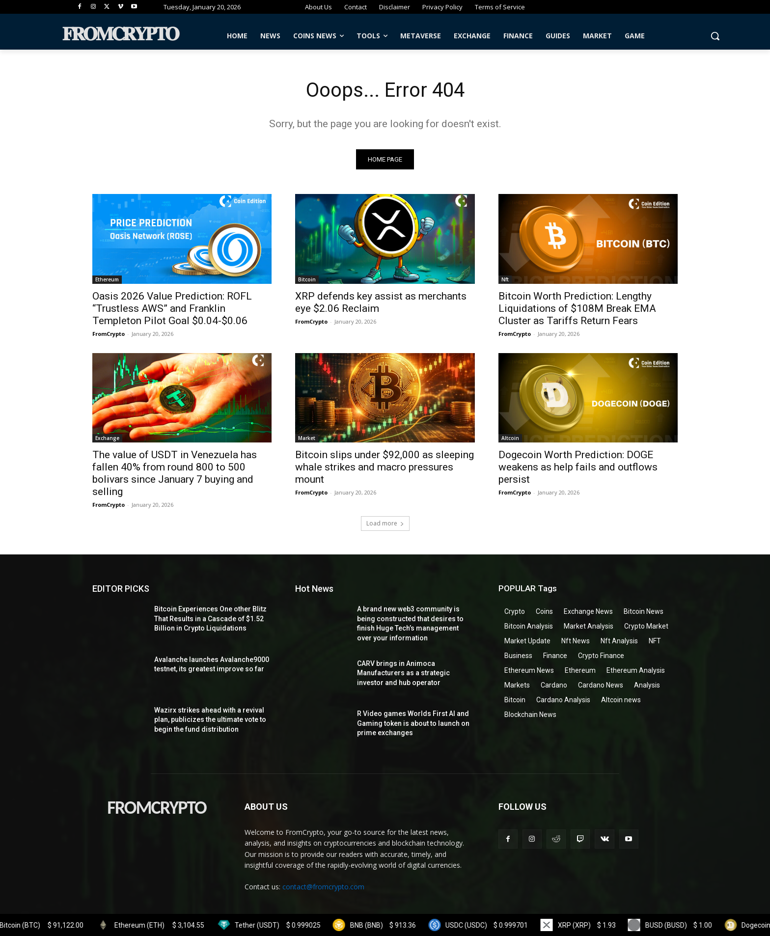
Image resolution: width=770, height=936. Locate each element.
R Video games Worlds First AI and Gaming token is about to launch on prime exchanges (413, 723)
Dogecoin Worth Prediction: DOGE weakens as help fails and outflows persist (578, 467)
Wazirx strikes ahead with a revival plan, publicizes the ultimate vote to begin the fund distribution (210, 719)
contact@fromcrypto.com (323, 886)
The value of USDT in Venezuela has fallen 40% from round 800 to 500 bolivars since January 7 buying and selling (174, 473)
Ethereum (107, 279)
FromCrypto (108, 333)
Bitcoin (307, 279)
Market (306, 438)
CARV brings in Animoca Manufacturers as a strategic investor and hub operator (403, 673)
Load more (385, 523)
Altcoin (510, 438)
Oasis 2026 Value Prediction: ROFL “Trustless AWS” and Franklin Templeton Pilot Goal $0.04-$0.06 (172, 308)
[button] (715, 36)
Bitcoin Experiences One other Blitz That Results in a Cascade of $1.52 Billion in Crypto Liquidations (210, 618)
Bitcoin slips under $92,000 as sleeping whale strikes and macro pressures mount (384, 467)
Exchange (107, 438)
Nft (505, 279)
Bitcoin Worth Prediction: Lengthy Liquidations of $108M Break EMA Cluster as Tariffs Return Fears (577, 308)
